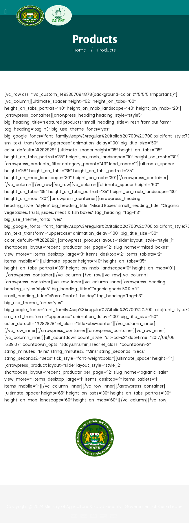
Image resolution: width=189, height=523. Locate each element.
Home (80, 50)
